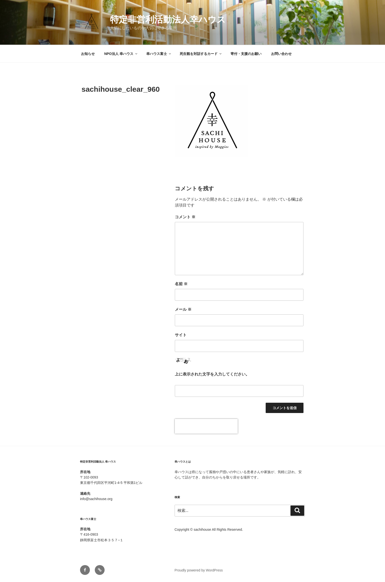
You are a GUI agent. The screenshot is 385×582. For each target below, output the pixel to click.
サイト (181, 335)
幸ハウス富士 (159, 54)
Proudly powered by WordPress (199, 570)
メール (183, 309)
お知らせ (88, 54)
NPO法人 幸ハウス (121, 54)
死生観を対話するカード (201, 54)
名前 (181, 284)
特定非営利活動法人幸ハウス (168, 19)
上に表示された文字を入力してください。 (212, 374)
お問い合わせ (281, 54)
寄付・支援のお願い (246, 54)
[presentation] (206, 426)
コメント (185, 217)
